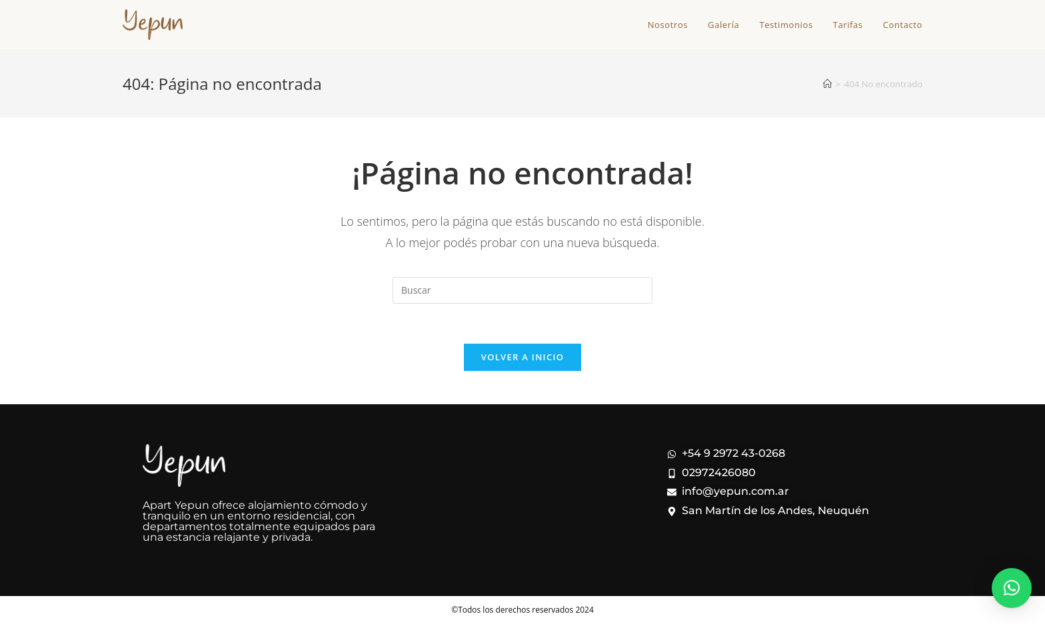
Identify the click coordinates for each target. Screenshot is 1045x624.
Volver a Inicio (522, 357)
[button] (1012, 588)
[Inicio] (827, 84)
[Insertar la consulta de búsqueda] (522, 290)
